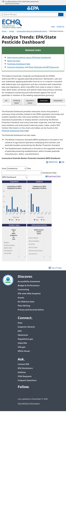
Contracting (23, 289)
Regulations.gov (26, 339)
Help (62, 162)
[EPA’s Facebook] (20, 393)
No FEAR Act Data (26, 302)
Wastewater (58, 100)
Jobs (20, 331)
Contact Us (60, 26)
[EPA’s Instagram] (35, 393)
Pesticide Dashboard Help (13, 131)
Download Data (52, 176)
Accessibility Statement (29, 281)
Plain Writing (24, 306)
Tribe (29, 168)
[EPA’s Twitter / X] (25, 393)
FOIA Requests (24, 376)
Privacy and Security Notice (31, 310)
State (4, 168)
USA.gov (23, 347)
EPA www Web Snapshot (29, 293)
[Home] (33, 8)
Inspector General (26, 327)
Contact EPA (23, 364)
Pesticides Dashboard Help (18, 64)
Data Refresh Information (29, 404)
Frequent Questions (27, 380)
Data (20, 323)
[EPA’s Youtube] (30, 393)
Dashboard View (49, 173)
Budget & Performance (28, 285)
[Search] (60, 14)
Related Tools (53, 162)
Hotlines (22, 372)
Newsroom (23, 335)
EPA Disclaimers (25, 368)
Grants (21, 298)
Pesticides (44, 100)
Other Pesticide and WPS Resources (44, 67)
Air (6, 100)
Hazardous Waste (30, 102)
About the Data (13, 61)
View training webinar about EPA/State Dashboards (29, 58)
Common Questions (15, 67)
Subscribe (22, 343)
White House (25, 351)
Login (53, 26)
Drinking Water (16, 102)
